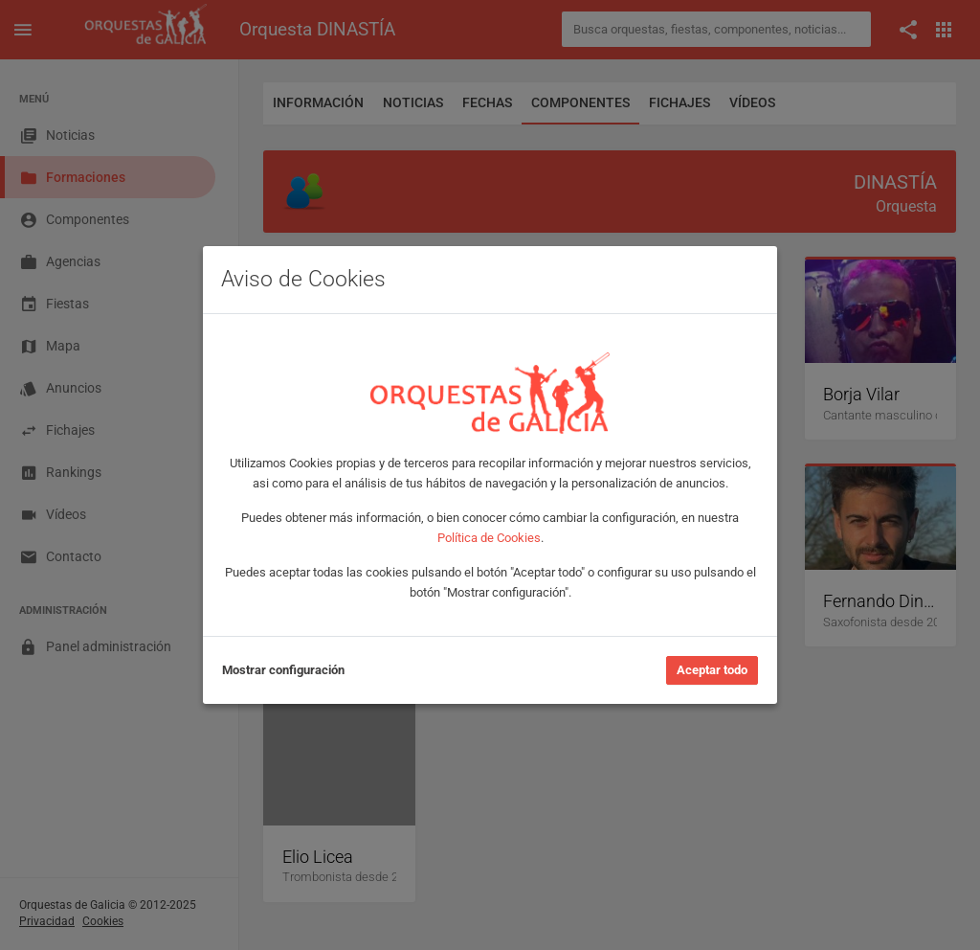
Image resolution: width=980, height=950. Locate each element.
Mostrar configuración (283, 670)
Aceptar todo (712, 670)
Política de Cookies (489, 538)
